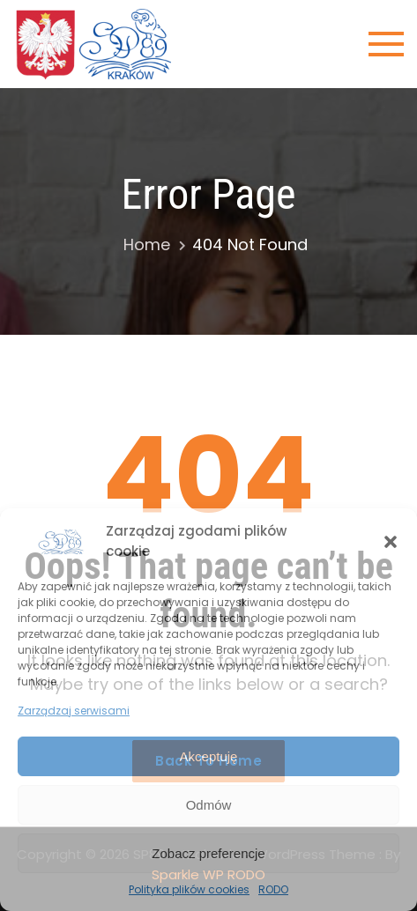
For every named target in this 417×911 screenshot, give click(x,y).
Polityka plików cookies (189, 889)
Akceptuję (209, 756)
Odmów (209, 804)
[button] (390, 542)
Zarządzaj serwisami (74, 710)
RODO (273, 889)
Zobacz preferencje (208, 853)
